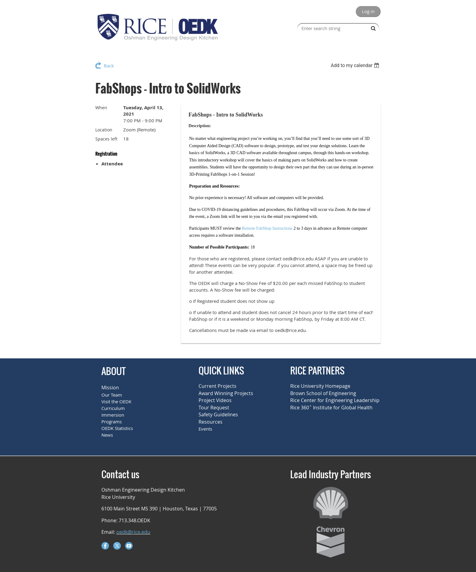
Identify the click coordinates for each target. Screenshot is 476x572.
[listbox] (356, 65)
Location (103, 130)
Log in (368, 11)
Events (205, 429)
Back (109, 66)
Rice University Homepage (320, 386)
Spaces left (106, 139)
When (101, 107)
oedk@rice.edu (133, 532)
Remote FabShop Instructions (267, 228)
